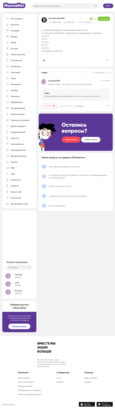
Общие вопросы (24, 378)
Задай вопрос (71, 139)
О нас (59, 378)
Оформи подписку (19, 326)
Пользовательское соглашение (29, 390)
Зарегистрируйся (90, 378)
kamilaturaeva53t (57, 18)
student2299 (54, 80)
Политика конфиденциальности (30, 394)
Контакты (60, 382)
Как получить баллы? (26, 382)
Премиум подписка (25, 386)
